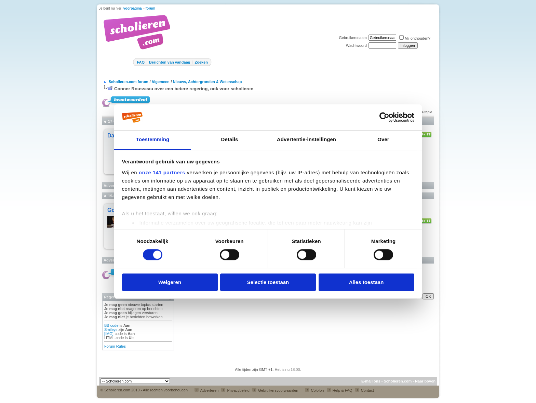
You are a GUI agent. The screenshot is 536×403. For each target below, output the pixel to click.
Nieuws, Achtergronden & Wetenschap (207, 82)
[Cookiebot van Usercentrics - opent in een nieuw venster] (384, 117)
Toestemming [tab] (153, 140)
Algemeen (160, 82)
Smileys (111, 329)
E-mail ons (370, 381)
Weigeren (169, 282)
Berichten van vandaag (169, 62)
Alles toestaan (366, 282)
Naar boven (425, 381)
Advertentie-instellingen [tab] (306, 140)
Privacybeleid (235, 390)
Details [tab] (229, 140)
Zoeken (201, 62)
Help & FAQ (339, 390)
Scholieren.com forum (128, 82)
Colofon (314, 390)
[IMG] (108, 334)
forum (150, 8)
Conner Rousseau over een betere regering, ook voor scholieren (183, 88)
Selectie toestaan (268, 282)
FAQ (141, 62)
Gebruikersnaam (352, 38)
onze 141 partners (162, 172)
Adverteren (206, 390)
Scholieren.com (398, 381)
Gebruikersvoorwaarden (275, 390)
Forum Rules (115, 346)
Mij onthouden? (414, 38)
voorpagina (132, 8)
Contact (364, 390)
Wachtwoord (356, 45)
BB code (111, 325)
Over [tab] (383, 140)
